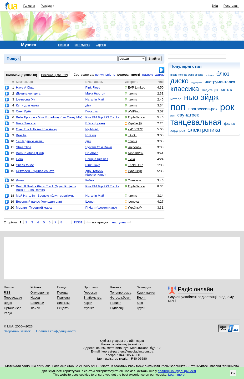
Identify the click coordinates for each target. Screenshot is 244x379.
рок (227, 107)
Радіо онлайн (195, 289)
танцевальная (195, 122)
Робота (35, 287)
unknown (210, 75)
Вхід (215, 5)
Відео (8, 303)
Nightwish (92, 129)
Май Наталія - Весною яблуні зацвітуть (45, 195)
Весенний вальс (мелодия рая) (39, 201)
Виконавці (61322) (54, 75)
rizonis (131, 93)
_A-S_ (131, 135)
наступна (119, 222)
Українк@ (133, 123)
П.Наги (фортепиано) (101, 207)
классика (184, 89)
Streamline (23, 147)
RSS (7, 292)
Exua (130, 159)
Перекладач (13, 297)
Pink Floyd (92, 87)
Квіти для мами (27, 105)
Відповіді (117, 308)
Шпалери (37, 303)
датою (159, 74)
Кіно (140, 303)
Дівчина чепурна (28, 93)
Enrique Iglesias (96, 159)
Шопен (90, 201)
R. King (90, 135)
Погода (62, 292)
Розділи (46, 5)
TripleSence (135, 117)
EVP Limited (135, 87)
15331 (78, 222)
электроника (204, 130)
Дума (20, 180)
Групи (141, 308)
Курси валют (146, 292)
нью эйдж (201, 97)
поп (178, 107)
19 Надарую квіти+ (30, 141)
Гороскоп (90, 292)
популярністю (105, 74)
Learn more (176, 374)
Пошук (62, 287)
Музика (89, 308)
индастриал (196, 83)
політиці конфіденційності (177, 371)
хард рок (177, 130)
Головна (29, 5)
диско (179, 81)
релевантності (128, 74)
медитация (210, 90)
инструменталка (220, 82)
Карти (88, 303)
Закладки (144, 287)
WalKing (132, 111)
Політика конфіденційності (56, 331)
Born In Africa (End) (30, 153)
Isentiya (132, 201)
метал (227, 89)
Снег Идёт (23, 111)
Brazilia (21, 135)
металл (175, 99)
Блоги (141, 297)
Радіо (8, 313)
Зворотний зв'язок (17, 331)
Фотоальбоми (120, 297)
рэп (172, 115)
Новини (116, 303)
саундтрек (188, 114)
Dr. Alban (91, 153)
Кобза (89, 180)
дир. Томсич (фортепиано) (95, 172)
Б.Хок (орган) (95, 123)
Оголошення (39, 292)
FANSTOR (134, 165)
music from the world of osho (186, 74)
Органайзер (12, 308)
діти (88, 105)
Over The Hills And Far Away (36, 129)
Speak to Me (25, 165)
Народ (35, 297)
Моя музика (82, 45)
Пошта (9, 287)
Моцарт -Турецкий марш (34, 207)
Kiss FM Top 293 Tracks (102, 117)
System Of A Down (98, 147)
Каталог (116, 287)
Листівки (63, 303)
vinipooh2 (133, 147)
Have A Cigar (25, 87)
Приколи (63, 297)
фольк (229, 123)
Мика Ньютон (95, 93)
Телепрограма (121, 292)
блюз (222, 74)
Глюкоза (91, 111)
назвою (147, 74)
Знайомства (93, 297)
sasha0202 (134, 153)
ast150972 (134, 129)
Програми (91, 287)
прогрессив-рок (202, 109)
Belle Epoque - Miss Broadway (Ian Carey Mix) (49, 117)
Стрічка (101, 45)
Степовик (133, 180)
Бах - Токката (26, 123)
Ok (233, 373)
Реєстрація (231, 5)
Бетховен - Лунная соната (35, 171)
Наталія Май (94, 99)
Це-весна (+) (25, 99)
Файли (35, 308)
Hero (19, 159)
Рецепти (63, 308)
